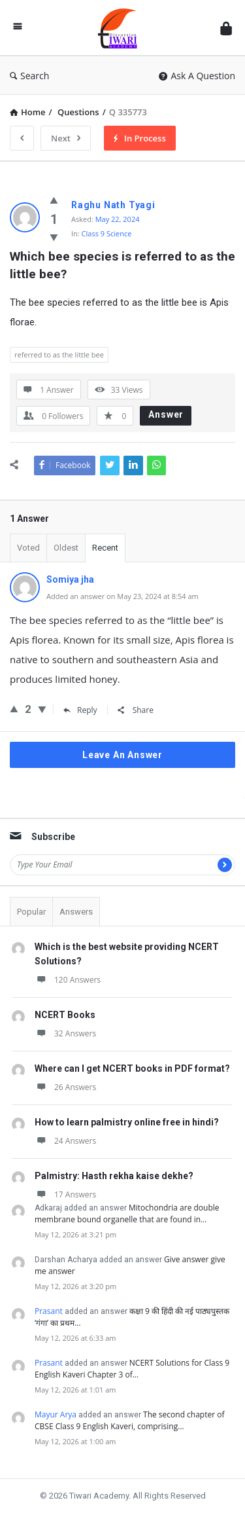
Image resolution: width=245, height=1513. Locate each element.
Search (29, 75)
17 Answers (65, 1194)
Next (65, 138)
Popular (31, 912)
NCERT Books (65, 1015)
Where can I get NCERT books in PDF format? (132, 1068)
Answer (166, 414)
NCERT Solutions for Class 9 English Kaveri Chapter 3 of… (132, 1368)
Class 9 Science (107, 233)
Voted (28, 548)
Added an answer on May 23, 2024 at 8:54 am (122, 596)
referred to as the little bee (59, 354)
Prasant (49, 1311)
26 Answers (65, 1087)
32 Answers (65, 1033)
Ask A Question (197, 75)
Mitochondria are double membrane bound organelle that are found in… (127, 1213)
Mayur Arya (55, 1414)
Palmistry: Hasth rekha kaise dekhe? (114, 1176)
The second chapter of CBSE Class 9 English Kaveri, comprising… (130, 1420)
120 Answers (68, 979)
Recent (105, 548)
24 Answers (65, 1140)
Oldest (66, 548)
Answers (76, 912)
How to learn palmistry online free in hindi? (127, 1122)
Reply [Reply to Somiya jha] (80, 710)
